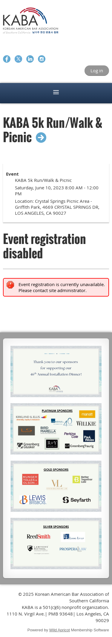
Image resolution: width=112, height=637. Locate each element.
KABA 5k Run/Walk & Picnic (52, 129)
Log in (96, 70)
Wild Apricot (59, 630)
